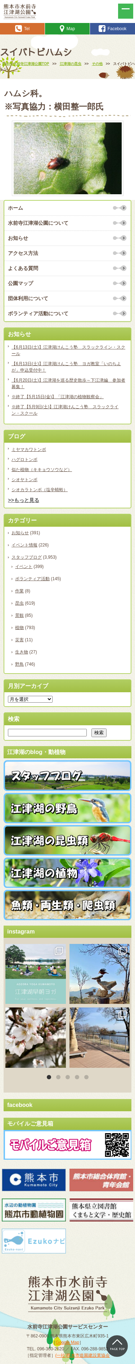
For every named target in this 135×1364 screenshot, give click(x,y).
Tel (22, 29)
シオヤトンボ (24, 479)
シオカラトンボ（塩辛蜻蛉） (40, 489)
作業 (19, 590)
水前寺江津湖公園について (38, 223)
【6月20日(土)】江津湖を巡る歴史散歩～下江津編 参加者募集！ (68, 383)
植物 (19, 627)
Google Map (67, 1342)
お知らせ (18, 238)
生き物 (21, 652)
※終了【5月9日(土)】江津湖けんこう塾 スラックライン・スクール (65, 410)
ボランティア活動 (32, 578)
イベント (23, 566)
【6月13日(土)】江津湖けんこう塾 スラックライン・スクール (68, 350)
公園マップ (20, 283)
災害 (19, 639)
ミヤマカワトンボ (29, 449)
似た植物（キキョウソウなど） (42, 469)
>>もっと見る (23, 500)
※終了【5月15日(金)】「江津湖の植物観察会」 (58, 396)
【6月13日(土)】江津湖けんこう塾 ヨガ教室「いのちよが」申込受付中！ (66, 367)
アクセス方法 (23, 253)
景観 (19, 615)
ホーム (15, 208)
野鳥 (19, 664)
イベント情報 (24, 545)
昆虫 (19, 603)
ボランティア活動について (38, 313)
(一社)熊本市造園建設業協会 (82, 1355)
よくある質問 (23, 268)
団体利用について (28, 298)
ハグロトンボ (24, 459)
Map (67, 29)
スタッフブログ (27, 557)
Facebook (113, 29)
